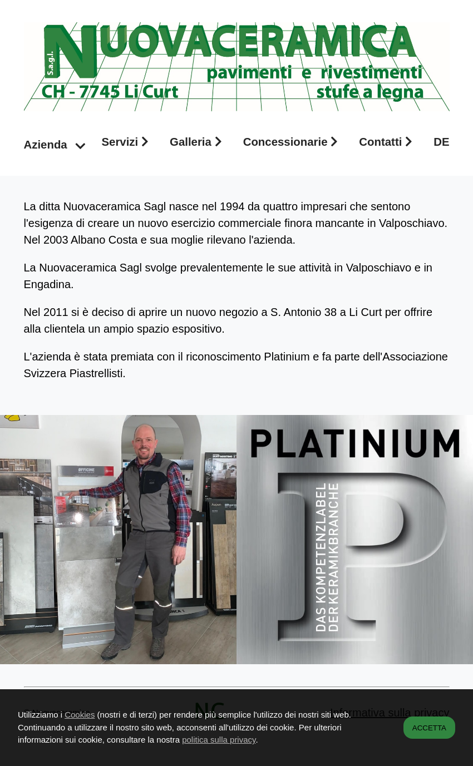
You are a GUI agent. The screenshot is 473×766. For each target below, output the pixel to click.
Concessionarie (293, 142)
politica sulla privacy (218, 739)
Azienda (55, 145)
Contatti (388, 142)
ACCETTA (429, 728)
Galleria (198, 142)
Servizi (127, 142)
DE (441, 142)
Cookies (80, 714)
